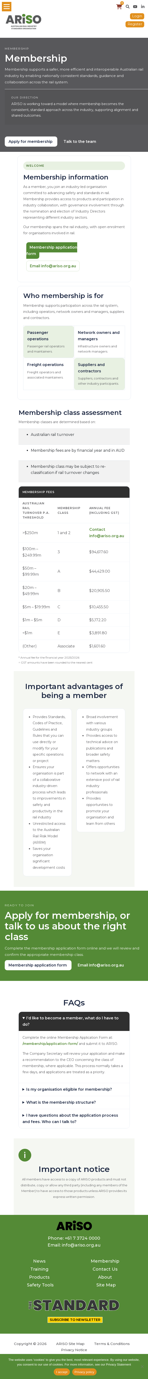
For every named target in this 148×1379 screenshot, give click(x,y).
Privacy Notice (74, 1350)
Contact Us (105, 1269)
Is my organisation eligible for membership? (69, 1089)
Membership (105, 1261)
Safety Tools (40, 1285)
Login (137, 16)
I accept (61, 1372)
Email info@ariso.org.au (53, 266)
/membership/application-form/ (50, 1044)
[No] (142, 1366)
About (105, 1277)
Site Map (106, 1285)
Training (39, 1269)
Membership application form (51, 250)
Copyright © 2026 (30, 1343)
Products (39, 1277)
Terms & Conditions (112, 1343)
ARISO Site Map (70, 1343)
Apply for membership (31, 141)
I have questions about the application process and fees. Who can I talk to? (70, 1118)
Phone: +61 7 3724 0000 (74, 1238)
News (39, 1261)
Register (135, 24)
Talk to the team (79, 141)
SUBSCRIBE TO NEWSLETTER (75, 1320)
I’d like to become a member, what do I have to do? (70, 1021)
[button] (127, 6)
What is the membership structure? (61, 1102)
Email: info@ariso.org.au (74, 1245)
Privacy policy (84, 1372)
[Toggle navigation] (6, 6)
